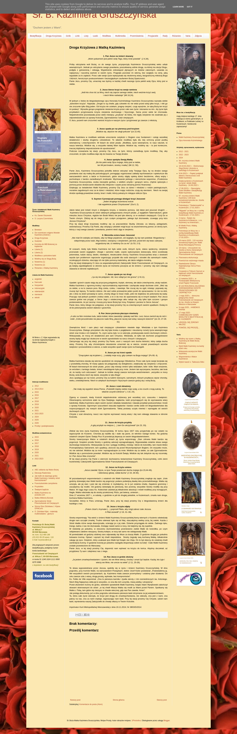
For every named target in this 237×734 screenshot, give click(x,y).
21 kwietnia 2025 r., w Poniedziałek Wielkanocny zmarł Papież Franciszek (189, 281)
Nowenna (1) (40, 262)
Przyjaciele (153, 36)
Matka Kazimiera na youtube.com (43, 494)
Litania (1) (39, 249)
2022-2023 (39, 414)
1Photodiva (136, 720)
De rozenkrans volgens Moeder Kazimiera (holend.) (47, 234)
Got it (189, 7)
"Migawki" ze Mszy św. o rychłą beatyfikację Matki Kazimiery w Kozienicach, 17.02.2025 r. (191, 213)
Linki (77, 36)
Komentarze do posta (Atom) (90, 704)
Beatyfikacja (35, 36)
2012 (37, 386)
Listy (86, 36)
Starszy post (162, 700)
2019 (37, 404)
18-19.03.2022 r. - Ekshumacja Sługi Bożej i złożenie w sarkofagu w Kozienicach (191, 168)
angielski (38, 279)
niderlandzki (39, 291)
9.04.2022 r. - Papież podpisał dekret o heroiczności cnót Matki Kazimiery (191, 175)
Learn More (178, 7)
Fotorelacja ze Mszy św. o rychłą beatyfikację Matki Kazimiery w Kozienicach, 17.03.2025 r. (189, 234)
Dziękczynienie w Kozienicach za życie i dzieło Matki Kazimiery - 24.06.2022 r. (191, 183)
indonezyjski (39, 288)
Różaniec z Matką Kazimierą (46, 268)
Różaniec (176, 36)
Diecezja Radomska (43, 473)
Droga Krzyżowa (53, 36)
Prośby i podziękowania (44, 426)
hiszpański (39, 285)
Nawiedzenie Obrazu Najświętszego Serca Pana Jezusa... (189, 266)
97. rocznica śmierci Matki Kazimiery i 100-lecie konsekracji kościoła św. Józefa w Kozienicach (191, 199)
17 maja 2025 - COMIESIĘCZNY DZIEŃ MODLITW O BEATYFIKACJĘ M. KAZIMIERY (191, 316)
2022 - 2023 (183, 155)
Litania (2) (39, 253)
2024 (37, 417)
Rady (165, 36)
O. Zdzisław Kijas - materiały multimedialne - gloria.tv (46, 512)
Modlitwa (106, 36)
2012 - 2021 (183, 151)
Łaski (95, 36)
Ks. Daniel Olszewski (43, 215)
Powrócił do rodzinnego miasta (191, 261)
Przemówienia (136, 36)
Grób (68, 36)
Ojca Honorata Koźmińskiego (190, 140)
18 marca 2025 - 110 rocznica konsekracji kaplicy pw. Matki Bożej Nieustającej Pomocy (191, 242)
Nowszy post (75, 700)
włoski (37, 297)
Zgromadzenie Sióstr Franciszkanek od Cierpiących (47, 502)
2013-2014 (39, 389)
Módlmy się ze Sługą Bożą (45, 259)
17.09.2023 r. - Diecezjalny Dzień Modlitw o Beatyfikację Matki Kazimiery (190, 190)
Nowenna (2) (40, 265)
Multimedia (120, 36)
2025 (37, 420)
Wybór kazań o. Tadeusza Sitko (191, 362)
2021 (37, 411)
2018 (37, 401)
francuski (38, 282)
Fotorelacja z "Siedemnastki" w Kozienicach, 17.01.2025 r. (191, 206)
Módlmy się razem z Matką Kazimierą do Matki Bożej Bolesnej (189, 341)
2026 (37, 423)
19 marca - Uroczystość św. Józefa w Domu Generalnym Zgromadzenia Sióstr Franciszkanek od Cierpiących (191, 251)
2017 (37, 398)
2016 (37, 395)
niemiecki (38, 294)
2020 (37, 407)
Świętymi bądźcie (42, 490)
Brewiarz (38, 230)
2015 (37, 392)
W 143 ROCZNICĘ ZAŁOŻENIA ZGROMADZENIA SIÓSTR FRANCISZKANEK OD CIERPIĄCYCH (192, 289)
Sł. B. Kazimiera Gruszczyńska (94, 15)
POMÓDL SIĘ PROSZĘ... (189, 328)
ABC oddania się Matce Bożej (47, 470)
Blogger (167, 720)
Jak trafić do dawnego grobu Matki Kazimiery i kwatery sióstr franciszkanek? (47, 478)
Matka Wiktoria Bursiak (44, 498)
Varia (187, 36)
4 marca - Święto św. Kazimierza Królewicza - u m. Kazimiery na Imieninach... (190, 220)
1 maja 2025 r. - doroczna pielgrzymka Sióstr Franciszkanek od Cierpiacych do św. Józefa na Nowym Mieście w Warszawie (191, 300)
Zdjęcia (198, 36)
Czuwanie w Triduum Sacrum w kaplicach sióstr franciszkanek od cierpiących (191, 273)
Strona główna (118, 700)
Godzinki (38, 241)
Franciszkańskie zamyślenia (46, 483)
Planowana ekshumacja (188, 258)
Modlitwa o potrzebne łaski (45, 256)
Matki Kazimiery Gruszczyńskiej (191, 137)
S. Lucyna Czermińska (44, 218)
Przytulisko (39, 486)
